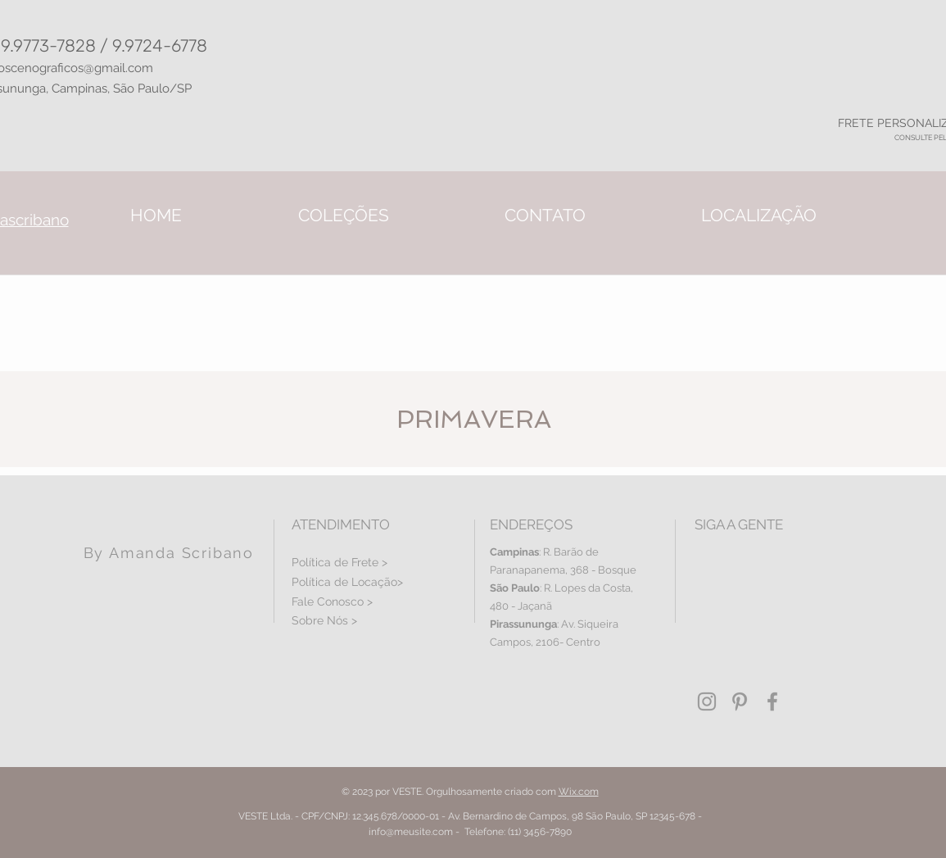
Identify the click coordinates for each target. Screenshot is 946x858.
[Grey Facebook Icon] (772, 701)
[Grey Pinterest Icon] (739, 701)
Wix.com (579, 791)
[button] (343, 215)
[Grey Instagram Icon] (707, 701)
